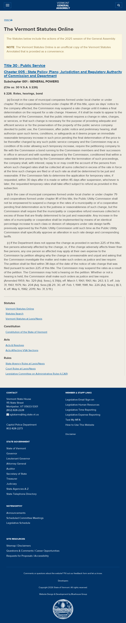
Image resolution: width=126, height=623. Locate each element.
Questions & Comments (19, 550)
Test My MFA (73, 419)
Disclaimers (24, 545)
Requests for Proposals (19, 556)
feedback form (80, 573)
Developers (63, 580)
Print (8, 20)
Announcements (15, 513)
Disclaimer (70, 434)
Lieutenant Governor (18, 458)
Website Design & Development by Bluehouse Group (63, 594)
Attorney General (16, 463)
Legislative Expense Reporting (82, 414)
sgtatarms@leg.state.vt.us (22, 414)
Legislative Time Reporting (80, 409)
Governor (11, 453)
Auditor (10, 468)
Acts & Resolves (15, 345)
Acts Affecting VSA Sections (22, 350)
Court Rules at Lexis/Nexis (21, 368)
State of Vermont (16, 448)
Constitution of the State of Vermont (26, 332)
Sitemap (11, 545)
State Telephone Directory (21, 494)
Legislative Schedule (18, 523)
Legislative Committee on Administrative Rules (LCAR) (37, 373)
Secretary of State (16, 473)
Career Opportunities (47, 550)
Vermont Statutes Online (20, 308)
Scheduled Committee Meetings (24, 518)
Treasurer (11, 478)
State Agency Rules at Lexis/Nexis (25, 363)
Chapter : (63, 74)
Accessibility (41, 556)
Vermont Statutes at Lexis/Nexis (24, 318)
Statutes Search (14, 313)
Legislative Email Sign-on (79, 399)
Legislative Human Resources (82, 404)
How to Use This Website (79, 425)
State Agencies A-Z (17, 489)
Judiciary (11, 483)
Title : (24, 65)
